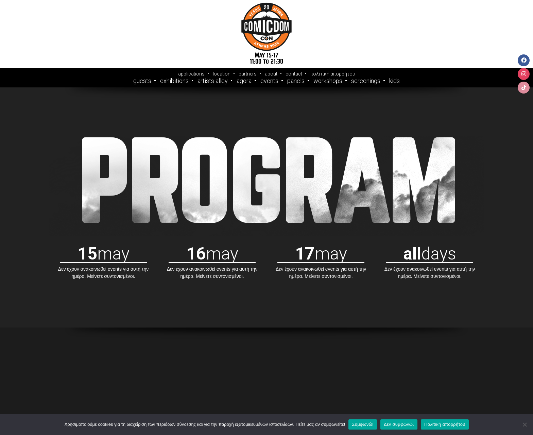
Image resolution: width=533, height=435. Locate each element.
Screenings (365, 81)
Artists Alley (212, 81)
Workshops (327, 81)
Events (269, 81)
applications (191, 73)
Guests (142, 81)
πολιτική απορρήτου (332, 73)
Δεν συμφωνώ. (399, 424)
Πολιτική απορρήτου (444, 424)
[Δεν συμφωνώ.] (524, 424)
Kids (394, 81)
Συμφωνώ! (362, 424)
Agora (244, 81)
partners (248, 73)
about (271, 73)
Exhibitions (174, 81)
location (221, 73)
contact (294, 73)
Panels (296, 81)
